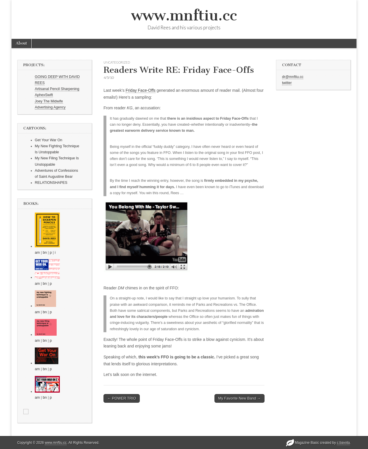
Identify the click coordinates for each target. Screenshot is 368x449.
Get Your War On (48, 140)
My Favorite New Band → (239, 398)
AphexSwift (44, 95)
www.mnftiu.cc (184, 15)
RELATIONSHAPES (51, 183)
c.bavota (343, 443)
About (21, 43)
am (37, 253)
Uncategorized (116, 62)
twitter (287, 83)
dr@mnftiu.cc (292, 77)
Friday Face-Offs (141, 90)
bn (45, 253)
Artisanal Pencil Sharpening (57, 89)
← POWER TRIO (121, 398)
